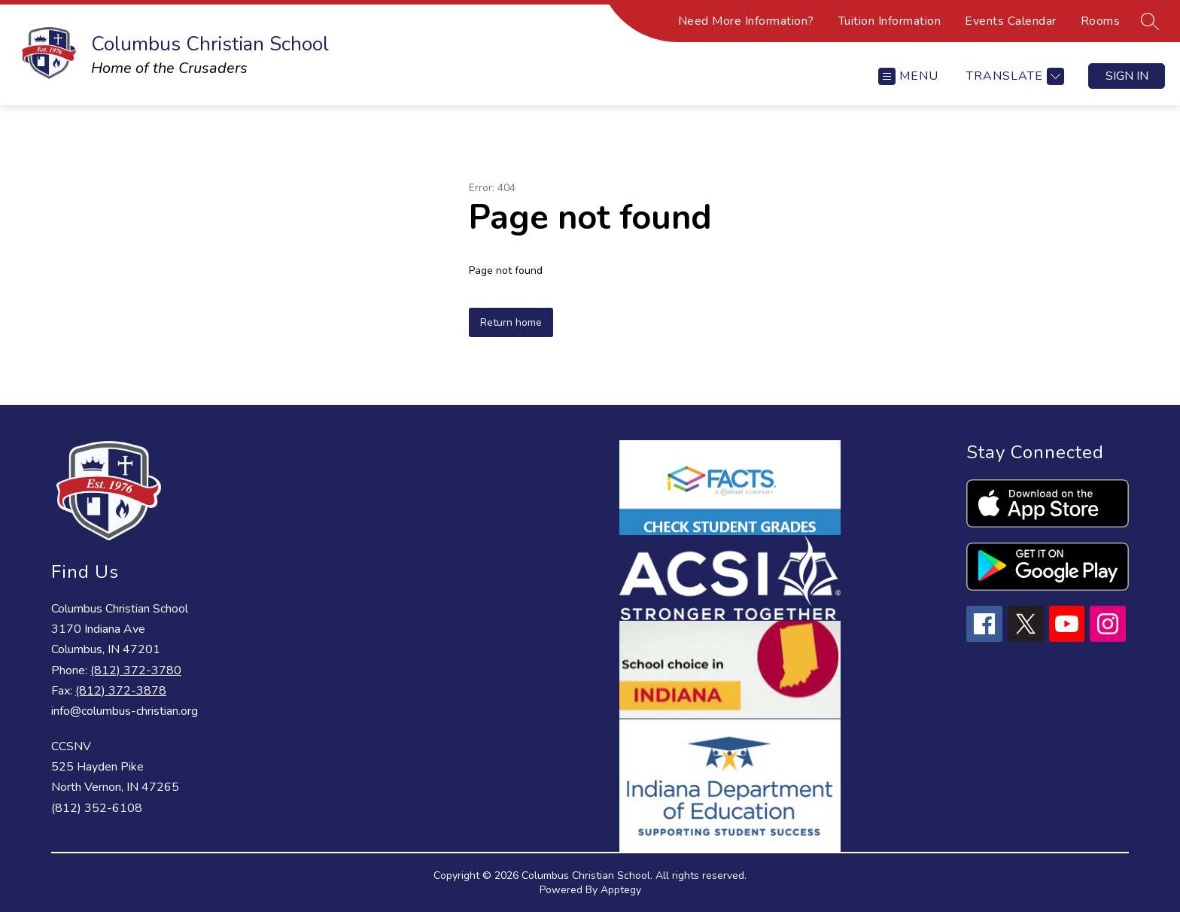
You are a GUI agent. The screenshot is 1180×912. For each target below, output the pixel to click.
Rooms (1101, 21)
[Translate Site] (1013, 76)
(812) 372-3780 (135, 670)
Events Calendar (1011, 21)
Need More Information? (746, 21)
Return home (511, 322)
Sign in (1126, 76)
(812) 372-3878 (120, 690)
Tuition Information (889, 21)
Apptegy (621, 890)
